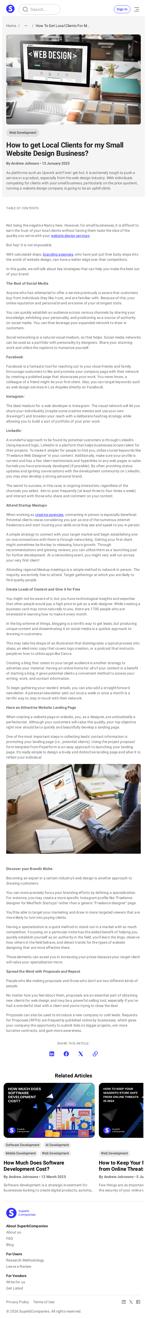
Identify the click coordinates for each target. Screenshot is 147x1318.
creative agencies (49, 515)
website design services (70, 236)
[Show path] (26, 26)
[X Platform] (131, 1302)
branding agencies (58, 254)
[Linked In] (123, 1302)
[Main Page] (10, 9)
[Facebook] (138, 1302)
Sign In (122, 9)
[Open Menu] (137, 9)
